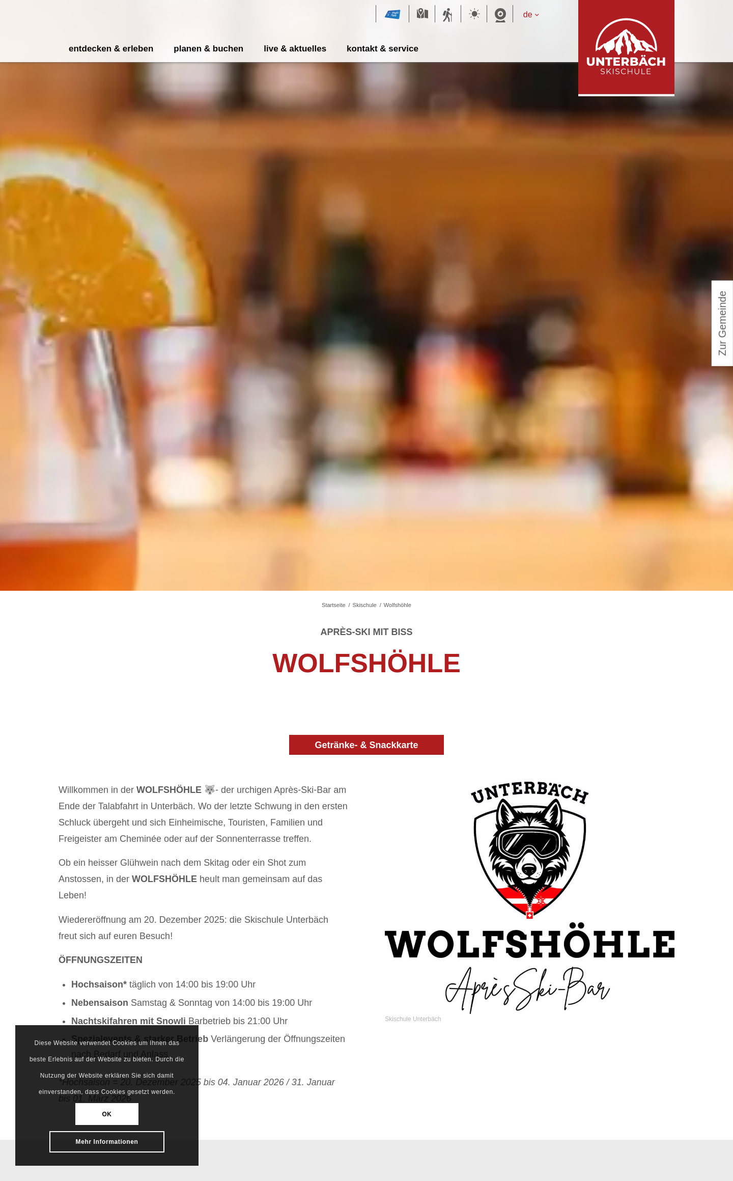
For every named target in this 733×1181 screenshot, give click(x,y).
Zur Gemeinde (722, 327)
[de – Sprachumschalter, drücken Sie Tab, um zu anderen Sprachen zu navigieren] (536, 14)
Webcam (500, 14)
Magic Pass (392, 14)
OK (107, 1114)
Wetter (474, 14)
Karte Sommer (422, 14)
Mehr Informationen (107, 1141)
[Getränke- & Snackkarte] (366, 745)
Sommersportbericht (448, 14)
